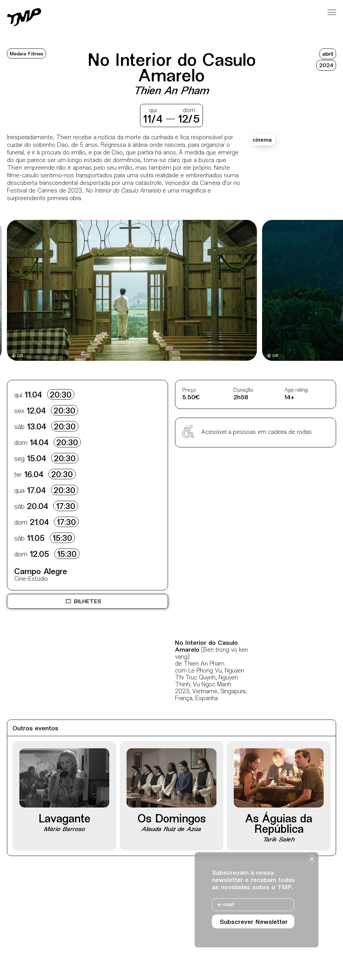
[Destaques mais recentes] (34, 291)
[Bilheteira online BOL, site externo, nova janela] (87, 601)
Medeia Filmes (26, 54)
